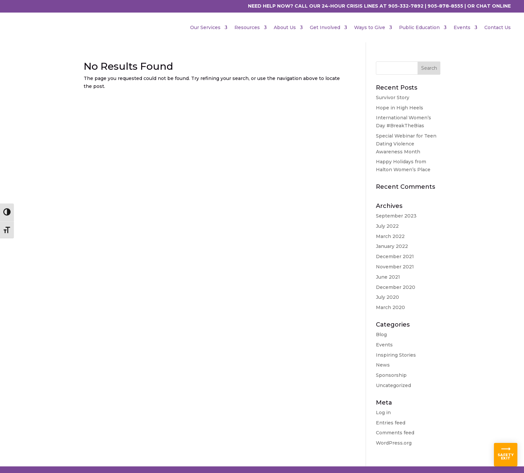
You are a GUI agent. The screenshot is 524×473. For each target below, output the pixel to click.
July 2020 (387, 297)
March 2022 (390, 236)
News (383, 365)
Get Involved (325, 27)
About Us (285, 27)
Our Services (205, 27)
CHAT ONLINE (493, 6)
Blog (381, 334)
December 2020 (395, 287)
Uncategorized (393, 385)
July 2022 (387, 226)
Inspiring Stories (396, 355)
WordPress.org (394, 443)
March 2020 (390, 307)
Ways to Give (369, 27)
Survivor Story (392, 97)
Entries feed (390, 423)
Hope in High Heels (399, 108)
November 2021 (395, 267)
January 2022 (392, 246)
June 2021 (388, 277)
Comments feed (395, 433)
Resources (247, 27)
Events (462, 27)
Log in (383, 412)
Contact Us (497, 27)
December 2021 (395, 256)
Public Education (419, 27)
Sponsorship (391, 375)
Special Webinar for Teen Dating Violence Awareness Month (406, 144)
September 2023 (396, 216)
